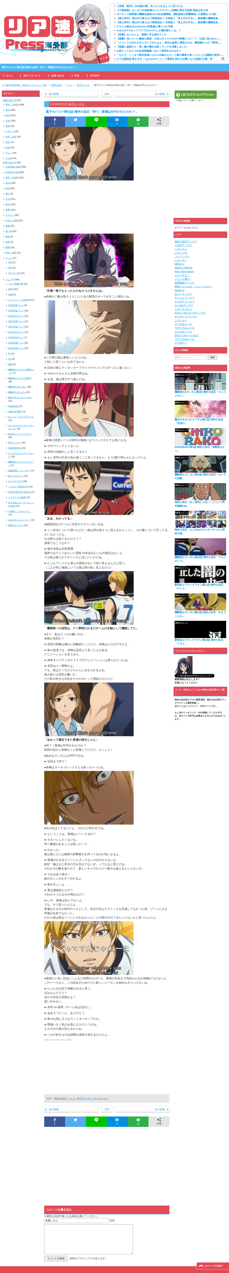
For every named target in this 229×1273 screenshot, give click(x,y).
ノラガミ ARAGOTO (18, 486)
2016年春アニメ (16, 348)
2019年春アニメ (16, 310)
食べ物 (9, 231)
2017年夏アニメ (16, 321)
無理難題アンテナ (185, 282)
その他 (9, 158)
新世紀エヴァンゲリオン (20, 434)
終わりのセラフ (15, 476)
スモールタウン (183, 309)
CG (9, 359)
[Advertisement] (106, 207)
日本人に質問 (12, 220)
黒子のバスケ (76, 104)
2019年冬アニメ (16, 316)
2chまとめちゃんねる (187, 335)
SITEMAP (94, 75)
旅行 (8, 193)
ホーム (9, 75)
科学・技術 (11, 137)
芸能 (8, 147)
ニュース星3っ (183, 279)
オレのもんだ (101, 1098)
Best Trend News (184, 271)
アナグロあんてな (185, 339)
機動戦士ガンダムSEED (19, 378)
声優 (10, 294)
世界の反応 (8, 162)
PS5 (10, 262)
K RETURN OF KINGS (19, 492)
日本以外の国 (12, 172)
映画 (8, 236)
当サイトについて (31, 75)
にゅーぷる (181, 252)
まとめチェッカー (185, 301)
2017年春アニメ (16, 327)
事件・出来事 (12, 104)
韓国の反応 (8, 100)
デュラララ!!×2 (15, 481)
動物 (8, 247)
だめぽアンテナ (183, 245)
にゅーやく (181, 260)
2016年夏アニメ (16, 343)
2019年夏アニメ (16, 305)
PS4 (10, 268)
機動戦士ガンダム (16, 392)
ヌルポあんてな (183, 331)
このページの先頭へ (213, 1266)
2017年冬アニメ (16, 332)
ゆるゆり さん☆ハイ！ (19, 520)
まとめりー (181, 342)
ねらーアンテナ (183, 294)
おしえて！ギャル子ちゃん (21, 417)
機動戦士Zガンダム (17, 387)
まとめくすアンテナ (186, 316)
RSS (77, 75)
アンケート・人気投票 (19, 300)
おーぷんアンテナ (185, 297)
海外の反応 (60, 1098)
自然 (8, 242)
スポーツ (10, 131)
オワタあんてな (183, 324)
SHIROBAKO (14, 448)
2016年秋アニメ (16, 337)
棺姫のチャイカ (15, 525)
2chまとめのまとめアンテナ (190, 312)
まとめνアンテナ (184, 305)
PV (9, 353)
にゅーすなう (182, 275)
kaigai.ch (179, 290)
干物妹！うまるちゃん (20, 511)
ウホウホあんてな (185, 327)
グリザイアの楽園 (16, 497)
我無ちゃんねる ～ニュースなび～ (194, 286)
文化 (8, 120)
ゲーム (9, 258)
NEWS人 (180, 264)
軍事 (8, 126)
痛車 (10, 364)
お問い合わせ (57, 75)
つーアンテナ (182, 256)
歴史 (8, 142)
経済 (8, 115)
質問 (10, 289)
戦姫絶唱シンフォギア (19, 470)
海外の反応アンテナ (186, 241)
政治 (8, 110)
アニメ (72, 1098)
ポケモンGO (14, 273)
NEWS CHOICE (184, 267)
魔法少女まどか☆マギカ (20, 397)
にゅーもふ (181, 249)
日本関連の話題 (13, 167)
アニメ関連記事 (15, 284)
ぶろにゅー (181, 320)
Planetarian (13, 406)
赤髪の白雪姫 (14, 411)
